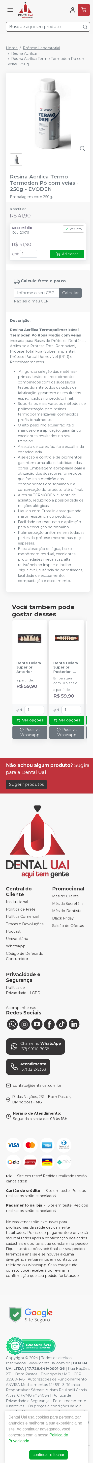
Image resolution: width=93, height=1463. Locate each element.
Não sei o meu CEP (31, 301)
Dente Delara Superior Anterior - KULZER (28, 667)
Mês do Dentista (66, 911)
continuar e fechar (48, 1455)
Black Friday (63, 918)
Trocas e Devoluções (24, 924)
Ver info (73, 229)
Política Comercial (22, 917)
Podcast (13, 931)
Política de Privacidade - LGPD (23, 990)
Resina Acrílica (24, 53)
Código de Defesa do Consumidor (24, 956)
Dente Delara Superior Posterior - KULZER (65, 667)
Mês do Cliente (65, 896)
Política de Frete (20, 909)
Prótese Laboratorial (41, 48)
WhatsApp (16, 946)
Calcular (70, 293)
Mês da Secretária (68, 903)
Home (12, 48)
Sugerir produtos (26, 784)
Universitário (17, 938)
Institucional (17, 902)
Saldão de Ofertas (68, 925)
